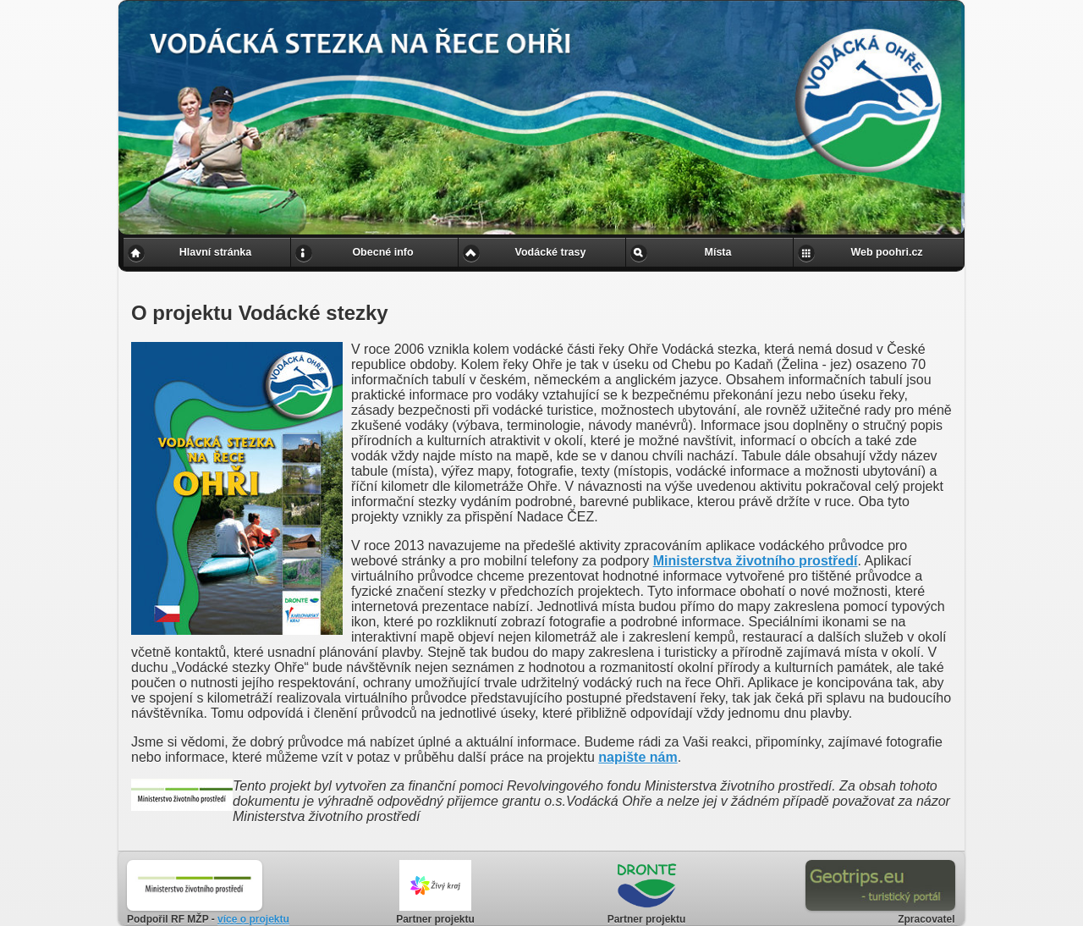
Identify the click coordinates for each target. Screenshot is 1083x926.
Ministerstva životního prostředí (755, 561)
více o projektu (253, 919)
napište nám (637, 757)
